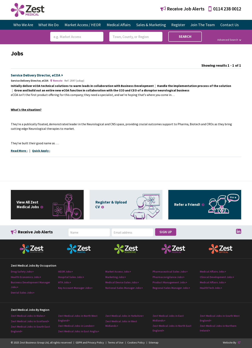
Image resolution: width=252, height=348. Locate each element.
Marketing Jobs (114, 277)
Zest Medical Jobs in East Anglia (78, 331)
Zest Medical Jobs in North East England (172, 328)
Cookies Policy (136, 342)
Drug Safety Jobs (21, 271)
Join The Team (202, 24)
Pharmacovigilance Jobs (168, 277)
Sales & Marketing (151, 24)
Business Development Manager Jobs (30, 285)
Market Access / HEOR (83, 24)
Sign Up (165, 232)
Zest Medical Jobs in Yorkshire (123, 316)
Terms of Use (115, 342)
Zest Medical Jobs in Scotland (29, 321)
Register (178, 24)
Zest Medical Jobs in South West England (220, 318)
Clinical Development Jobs (216, 277)
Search (185, 36)
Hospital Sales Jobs (70, 277)
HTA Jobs (63, 282)
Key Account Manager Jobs (74, 288)
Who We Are (23, 24)
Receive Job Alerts (182, 9)
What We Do (48, 24)
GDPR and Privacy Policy (90, 342)
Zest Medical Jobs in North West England (77, 318)
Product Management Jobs (169, 282)
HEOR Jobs (64, 271)
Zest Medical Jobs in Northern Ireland (218, 328)
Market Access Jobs (117, 271)
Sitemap (153, 342)
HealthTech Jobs (210, 288)
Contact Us (229, 24)
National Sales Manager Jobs (123, 288)
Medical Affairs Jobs (212, 271)
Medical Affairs (119, 24)
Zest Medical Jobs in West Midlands (121, 323)
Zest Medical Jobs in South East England (30, 329)
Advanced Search (229, 39)
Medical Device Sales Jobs (121, 282)
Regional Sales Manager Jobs (170, 288)
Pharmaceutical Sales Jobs (169, 271)
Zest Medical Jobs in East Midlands (168, 318)
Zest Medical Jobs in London (75, 326)
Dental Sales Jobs (22, 292)
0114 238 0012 (224, 9)
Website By (232, 342)
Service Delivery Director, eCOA (37, 75)
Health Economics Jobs (25, 277)
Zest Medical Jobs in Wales (27, 316)
